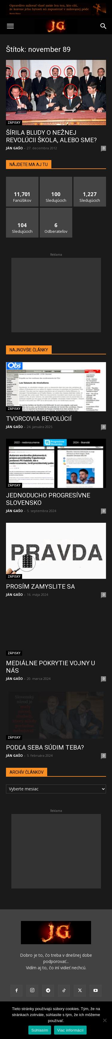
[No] (105, 1020)
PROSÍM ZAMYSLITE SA (40, 586)
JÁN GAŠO (14, 148)
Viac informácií (70, 1030)
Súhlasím (39, 1030)
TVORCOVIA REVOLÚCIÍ (39, 418)
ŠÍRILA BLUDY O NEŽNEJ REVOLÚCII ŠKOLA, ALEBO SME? (51, 136)
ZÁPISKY (14, 122)
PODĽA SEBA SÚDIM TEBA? (45, 747)
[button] (10, 26)
